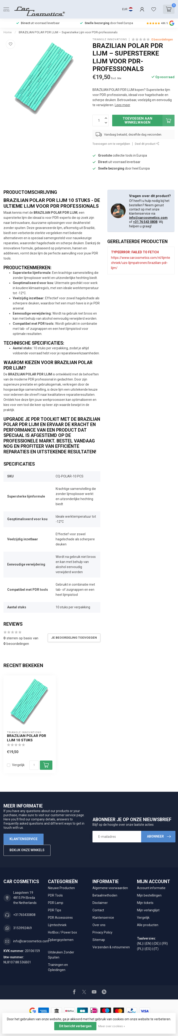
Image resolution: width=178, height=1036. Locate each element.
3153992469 (22, 928)
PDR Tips (54, 910)
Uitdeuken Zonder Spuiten (61, 954)
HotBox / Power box (62, 932)
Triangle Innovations (109, 39)
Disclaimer (100, 903)
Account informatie (151, 888)
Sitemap (98, 940)
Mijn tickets (145, 903)
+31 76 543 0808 (145, 222)
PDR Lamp (55, 903)
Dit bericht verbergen (75, 1026)
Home (7, 32)
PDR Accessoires (60, 917)
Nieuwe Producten (61, 888)
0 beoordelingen (162, 39)
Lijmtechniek (57, 925)
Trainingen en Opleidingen (58, 967)
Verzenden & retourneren (111, 947)
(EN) (148, 943)
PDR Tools (55, 895)
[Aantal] (34, 765)
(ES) (148, 949)
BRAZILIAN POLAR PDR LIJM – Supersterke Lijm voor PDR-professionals (68, 32)
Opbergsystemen (60, 940)
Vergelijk (18, 765)
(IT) (156, 949)
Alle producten (147, 925)
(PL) (140, 949)
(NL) (140, 943)
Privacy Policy (102, 932)
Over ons (98, 925)
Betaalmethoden (104, 895)
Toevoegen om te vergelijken (111, 143)
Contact (98, 910)
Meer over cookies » (111, 1026)
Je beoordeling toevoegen (74, 637)
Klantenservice (24, 839)
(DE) (156, 943)
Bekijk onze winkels (27, 850)
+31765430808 (24, 915)
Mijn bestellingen (149, 895)
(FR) (165, 943)
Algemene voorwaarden (110, 888)
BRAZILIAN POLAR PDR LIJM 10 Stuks (26, 738)
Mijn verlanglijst (148, 910)
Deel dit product (147, 143)
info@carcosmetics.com (148, 218)
